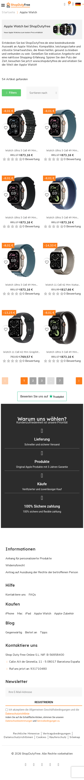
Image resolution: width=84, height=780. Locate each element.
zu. (48, 721)
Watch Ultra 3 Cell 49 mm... (21, 150)
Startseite (8, 12)
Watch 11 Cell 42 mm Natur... (62, 284)
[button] (65, 4)
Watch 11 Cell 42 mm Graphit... (21, 352)
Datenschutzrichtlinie (17, 713)
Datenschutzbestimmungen (18, 721)
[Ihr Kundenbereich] (73, 4)
